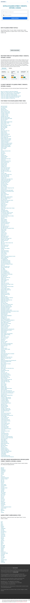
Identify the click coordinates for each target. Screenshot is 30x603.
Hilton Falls (3, 243)
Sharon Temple (3, 385)
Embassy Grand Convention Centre (7, 200)
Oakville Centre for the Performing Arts (7, 329)
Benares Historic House (5, 122)
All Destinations (12, 586)
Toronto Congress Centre (5, 423)
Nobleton (2, 548)
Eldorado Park (3, 195)
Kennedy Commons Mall (5, 267)
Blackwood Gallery (4, 126)
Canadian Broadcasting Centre (6, 144)
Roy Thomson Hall (4, 372)
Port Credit (3, 500)
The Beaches (3, 504)
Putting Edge (3, 350)
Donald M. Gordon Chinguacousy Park (7, 187)
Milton (2, 544)
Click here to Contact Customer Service (15, 579)
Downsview (3, 476)
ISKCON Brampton (4, 258)
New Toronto (3, 494)
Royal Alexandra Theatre (5, 373)
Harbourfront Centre (4, 237)
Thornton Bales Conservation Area (7, 415)
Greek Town (3, 535)
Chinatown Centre (4, 164)
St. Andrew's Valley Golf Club (6, 397)
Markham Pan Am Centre (5, 293)
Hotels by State (18, 586)
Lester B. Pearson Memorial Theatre (7, 286)
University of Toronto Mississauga (6, 436)
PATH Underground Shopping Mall (6, 343)
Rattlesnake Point (4, 355)
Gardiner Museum (4, 220)
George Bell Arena (4, 221)
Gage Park (2, 218)
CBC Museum (3, 153)
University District (4, 559)
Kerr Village (3, 268)
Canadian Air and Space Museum (6, 143)
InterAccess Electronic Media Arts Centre (8, 256)
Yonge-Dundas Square (5, 452)
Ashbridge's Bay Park (4, 116)
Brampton (2, 526)
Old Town (2, 496)
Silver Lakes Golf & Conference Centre (7, 391)
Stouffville (2, 555)
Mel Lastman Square (4, 303)
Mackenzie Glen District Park (6, 289)
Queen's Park (3, 352)
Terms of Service (24, 601)
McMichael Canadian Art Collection (7, 297)
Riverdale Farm (3, 364)
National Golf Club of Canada (6, 323)
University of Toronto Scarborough (7, 437)
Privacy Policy (18, 601)
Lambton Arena (3, 278)
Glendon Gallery (3, 229)
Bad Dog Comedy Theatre (5, 117)
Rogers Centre (3, 367)
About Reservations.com (5, 586)
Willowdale (2, 510)
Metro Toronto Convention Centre (7, 304)
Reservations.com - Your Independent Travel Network (10, 581)
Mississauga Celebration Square (6, 306)
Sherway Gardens (4, 389)
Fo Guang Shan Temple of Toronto (7, 212)
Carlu (2, 149)
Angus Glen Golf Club (4, 110)
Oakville (2, 549)
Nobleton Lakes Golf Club (5, 325)
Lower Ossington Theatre (5, 288)
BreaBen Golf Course (4, 135)
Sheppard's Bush (4, 386)
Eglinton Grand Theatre (5, 194)
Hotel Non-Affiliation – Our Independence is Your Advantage (11, 582)
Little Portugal (3, 492)
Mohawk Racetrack (4, 314)
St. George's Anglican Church (6, 398)
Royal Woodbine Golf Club (5, 377)
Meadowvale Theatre (4, 301)
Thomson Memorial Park (5, 414)
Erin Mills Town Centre (5, 201)
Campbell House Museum (5, 140)
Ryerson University (4, 378)
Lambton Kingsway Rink (5, 279)
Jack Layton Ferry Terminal (5, 261)
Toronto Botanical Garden (5, 419)
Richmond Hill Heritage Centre (6, 361)
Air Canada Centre (4, 107)
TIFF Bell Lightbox (4, 416)
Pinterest (2, 590)
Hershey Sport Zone (4, 240)
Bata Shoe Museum (4, 119)
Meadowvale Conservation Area (6, 299)
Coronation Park (3, 177)
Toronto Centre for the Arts (5, 420)
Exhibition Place (3, 205)
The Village (3, 557)
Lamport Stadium (4, 280)
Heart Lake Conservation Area (6, 238)
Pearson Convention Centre (6, 344)
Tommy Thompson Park (5, 417)
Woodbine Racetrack (4, 448)
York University (3, 454)
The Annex (3, 556)
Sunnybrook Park (4, 407)
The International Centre (5, 410)
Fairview (2, 483)
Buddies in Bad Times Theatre (6, 138)
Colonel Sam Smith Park (5, 175)
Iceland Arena (3, 255)
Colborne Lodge (3, 173)
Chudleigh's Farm (4, 166)
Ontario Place (3, 335)
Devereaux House (4, 183)
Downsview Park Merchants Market (7, 190)
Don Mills (2, 529)
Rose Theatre (3, 369)
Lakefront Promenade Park (5, 277)
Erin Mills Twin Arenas (4, 202)
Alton (2, 522)
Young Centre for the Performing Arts (7, 456)
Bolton (2, 525)
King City (2, 537)
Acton (2, 521)
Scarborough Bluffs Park (5, 380)
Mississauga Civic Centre (5, 308)
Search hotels (15, 18)
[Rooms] (15, 15)
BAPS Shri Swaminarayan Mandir (6, 118)
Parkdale (2, 497)
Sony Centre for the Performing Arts (7, 392)
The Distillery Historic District (6, 409)
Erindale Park (3, 203)
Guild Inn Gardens (4, 233)
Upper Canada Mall (4, 438)
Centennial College (4, 156)
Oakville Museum (4, 332)
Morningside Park (4, 317)
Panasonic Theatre (4, 341)
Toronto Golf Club (4, 425)
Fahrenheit (4, 68)
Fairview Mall (3, 206)
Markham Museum (4, 292)
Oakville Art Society (4, 327)
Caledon (2, 527)
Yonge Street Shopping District (6, 451)
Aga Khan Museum (4, 106)
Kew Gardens (3, 269)
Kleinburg (2, 538)
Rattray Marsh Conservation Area (6, 357)
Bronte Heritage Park (4, 137)
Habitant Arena (3, 234)
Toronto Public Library (4, 427)
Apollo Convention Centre (5, 111)
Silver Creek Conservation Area (6, 390)
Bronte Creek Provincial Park (6, 136)
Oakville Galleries (4, 331)
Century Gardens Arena (5, 162)
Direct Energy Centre (4, 184)
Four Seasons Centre (4, 214)
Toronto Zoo (3, 429)
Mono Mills (3, 546)
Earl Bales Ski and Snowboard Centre (7, 191)
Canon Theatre (3, 148)
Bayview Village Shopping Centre (6, 121)
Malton (2, 541)
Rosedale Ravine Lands (5, 370)
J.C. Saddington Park (4, 259)
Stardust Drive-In (4, 404)
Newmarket (3, 547)
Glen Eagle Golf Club (4, 227)
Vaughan (2, 560)
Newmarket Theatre (4, 324)
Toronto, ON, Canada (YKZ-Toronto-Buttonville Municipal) (11, 95)
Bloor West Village (4, 127)
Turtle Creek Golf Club (5, 434)
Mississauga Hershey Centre (6, 312)
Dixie (2, 475)
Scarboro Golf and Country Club (6, 379)
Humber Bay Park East (5, 250)
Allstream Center (4, 109)
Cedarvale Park (3, 155)
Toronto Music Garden (5, 426)
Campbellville (3, 528)
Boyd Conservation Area (5, 130)
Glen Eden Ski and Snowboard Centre (7, 228)
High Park (2, 241)
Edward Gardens (4, 193)
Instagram (22, 589)
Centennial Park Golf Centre (6, 158)
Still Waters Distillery (4, 405)
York (1, 511)
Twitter (15, 589)
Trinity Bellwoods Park (4, 433)
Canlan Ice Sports (4, 147)
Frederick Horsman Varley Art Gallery (7, 215)
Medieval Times (3, 302)
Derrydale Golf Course (5, 182)
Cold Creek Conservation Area (6, 174)
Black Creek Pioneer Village (6, 125)
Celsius (10, 68)
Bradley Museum (4, 131)
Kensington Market (4, 487)
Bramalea (2, 468)
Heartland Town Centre (5, 239)
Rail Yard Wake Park (4, 354)
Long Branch (3, 493)
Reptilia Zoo (3, 359)
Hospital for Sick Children (5, 248)
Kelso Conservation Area (5, 266)
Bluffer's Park (3, 128)
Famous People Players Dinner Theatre (7, 208)
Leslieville (2, 490)
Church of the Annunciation (5, 167)
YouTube (18, 589)
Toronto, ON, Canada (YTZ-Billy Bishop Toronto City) (10, 97)
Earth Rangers (3, 192)
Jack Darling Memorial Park (5, 260)
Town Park (2, 432)
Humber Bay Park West (5, 251)
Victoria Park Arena (4, 442)
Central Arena (3, 159)
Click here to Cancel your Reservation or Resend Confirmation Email (12, 578)
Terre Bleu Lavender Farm (5, 408)
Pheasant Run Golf (4, 345)
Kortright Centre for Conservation (6, 274)
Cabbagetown (3, 469)
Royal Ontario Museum (5, 376)
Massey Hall (3, 295)
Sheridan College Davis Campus (6, 388)
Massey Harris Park (4, 296)
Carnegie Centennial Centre (6, 150)
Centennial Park (3, 157)
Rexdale (2, 550)
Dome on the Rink (4, 186)
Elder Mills (2, 481)
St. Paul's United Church (5, 401)
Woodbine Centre (4, 447)
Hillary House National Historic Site (7, 242)
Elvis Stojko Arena (4, 199)
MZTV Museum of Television (6, 321)
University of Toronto (4, 435)
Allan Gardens (3, 108)
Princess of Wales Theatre (5, 349)
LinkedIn (25, 589)
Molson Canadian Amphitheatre (6, 315)
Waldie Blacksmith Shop (5, 443)
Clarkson (2, 473)
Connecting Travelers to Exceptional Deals (8, 583)
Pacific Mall (3, 340)
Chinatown (2, 472)
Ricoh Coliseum (3, 362)
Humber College (3, 252)
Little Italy (2, 491)
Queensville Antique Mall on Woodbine (7, 353)
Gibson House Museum (5, 223)
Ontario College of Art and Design (6, 333)
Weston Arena (3, 444)
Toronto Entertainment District (6, 506)
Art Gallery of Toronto (4, 115)
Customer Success (25, 586)
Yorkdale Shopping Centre (5, 455)
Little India (2, 540)
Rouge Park (3, 371)
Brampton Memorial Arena (5, 134)
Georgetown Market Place (5, 222)
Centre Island (3, 471)
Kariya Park (3, 265)
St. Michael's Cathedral (5, 400)
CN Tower (2, 172)
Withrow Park (3, 446)
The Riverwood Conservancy (6, 413)
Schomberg (3, 554)
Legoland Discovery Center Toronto (7, 284)
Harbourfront (3, 536)
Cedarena (2, 154)
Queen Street (3, 351)
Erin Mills (2, 532)
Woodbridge (3, 562)
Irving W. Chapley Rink (4, 257)
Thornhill (2, 505)
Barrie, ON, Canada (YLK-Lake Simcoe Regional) (9, 91)
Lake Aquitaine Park (4, 275)
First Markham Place (4, 210)
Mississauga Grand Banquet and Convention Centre (10, 311)
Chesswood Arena (4, 163)
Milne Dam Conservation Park (6, 305)
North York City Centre (5, 326)
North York (3, 495)
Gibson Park (3, 224)
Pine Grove (3, 499)
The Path (2, 411)
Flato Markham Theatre (5, 211)
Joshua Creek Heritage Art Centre (7, 264)
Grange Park (3, 231)
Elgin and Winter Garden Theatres (7, 196)
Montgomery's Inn (4, 316)
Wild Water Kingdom (4, 445)
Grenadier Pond (3, 232)
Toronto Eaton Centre (4, 424)
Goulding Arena (3, 230)
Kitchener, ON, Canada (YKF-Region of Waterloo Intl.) (10, 93)
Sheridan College (4, 387)
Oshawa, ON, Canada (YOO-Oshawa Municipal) (9, 94)
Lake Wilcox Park (4, 276)
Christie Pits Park (4, 165)
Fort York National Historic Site (6, 213)
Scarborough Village (4, 553)
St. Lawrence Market (4, 399)
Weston (2, 509)
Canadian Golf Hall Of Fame (5, 145)
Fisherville (2, 486)
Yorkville (2, 512)
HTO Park (2, 249)
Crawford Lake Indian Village (6, 180)
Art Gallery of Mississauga (5, 112)
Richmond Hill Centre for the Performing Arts (8, 360)
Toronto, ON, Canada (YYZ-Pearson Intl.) (8, 98)
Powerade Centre (4, 348)
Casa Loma (3, 152)
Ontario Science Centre (5, 336)
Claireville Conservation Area (6, 171)
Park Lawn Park (3, 342)
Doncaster (2, 530)
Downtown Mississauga (5, 477)
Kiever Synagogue (4, 270)
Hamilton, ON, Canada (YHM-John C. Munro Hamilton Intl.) (11, 92)
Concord (2, 474)
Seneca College (3, 383)
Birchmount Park (3, 124)
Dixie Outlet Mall (3, 185)
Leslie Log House (4, 285)
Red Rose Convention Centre (6, 358)
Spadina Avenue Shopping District (7, 395)
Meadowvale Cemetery (5, 298)
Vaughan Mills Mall (4, 441)
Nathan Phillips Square (5, 322)
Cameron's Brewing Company (6, 139)
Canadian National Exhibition (6, 146)
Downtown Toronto (4, 478)
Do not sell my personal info (6, 587)
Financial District (3, 485)
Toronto (2, 558)
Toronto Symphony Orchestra (6, 428)
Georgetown (3, 534)
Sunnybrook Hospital (4, 406)
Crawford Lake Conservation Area (7, 178)
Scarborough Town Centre (5, 381)
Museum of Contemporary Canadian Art (7, 320)
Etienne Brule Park (4, 204)
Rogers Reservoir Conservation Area (7, 368)
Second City (3, 382)
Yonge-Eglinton (3, 453)
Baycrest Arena (3, 120)
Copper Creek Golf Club (5, 176)
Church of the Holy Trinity (5, 168)
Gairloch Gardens (4, 219)
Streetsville (3, 503)
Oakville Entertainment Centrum (6, 330)
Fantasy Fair (3, 209)
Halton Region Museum (5, 236)
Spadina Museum (4, 396)
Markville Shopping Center (5, 294)
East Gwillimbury (3, 531)
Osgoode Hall (3, 339)
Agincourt (2, 467)
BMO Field (2, 129)
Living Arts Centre (4, 287)
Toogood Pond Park (4, 418)
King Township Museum (5, 271)
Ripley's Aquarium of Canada (6, 363)
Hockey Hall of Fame (4, 246)
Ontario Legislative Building (5, 334)
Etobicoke (2, 482)
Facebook (12, 589)
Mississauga (3, 545)
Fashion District (3, 484)
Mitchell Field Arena (4, 313)
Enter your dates (15, 50)
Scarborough (3, 502)
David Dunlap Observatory (5, 181)
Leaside (2, 539)
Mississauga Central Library (5, 307)
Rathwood (2, 501)
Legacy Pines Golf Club (5, 283)
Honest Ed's (3, 247)
